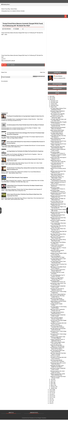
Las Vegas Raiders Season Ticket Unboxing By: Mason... (58, 259)
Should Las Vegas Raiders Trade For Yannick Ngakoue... (57, 337)
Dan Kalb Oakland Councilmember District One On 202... (58, 329)
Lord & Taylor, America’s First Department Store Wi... (56, 163)
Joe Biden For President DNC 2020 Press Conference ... (58, 323)
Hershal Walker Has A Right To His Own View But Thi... (58, 207)
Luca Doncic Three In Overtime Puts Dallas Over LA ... (58, 265)
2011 (50, 401)
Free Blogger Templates (40, 417)
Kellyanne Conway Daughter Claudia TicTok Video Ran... (58, 254)
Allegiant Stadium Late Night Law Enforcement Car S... (57, 199)
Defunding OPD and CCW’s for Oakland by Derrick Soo (57, 289)
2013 (50, 398)
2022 (50, 96)
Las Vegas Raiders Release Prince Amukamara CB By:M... (58, 109)
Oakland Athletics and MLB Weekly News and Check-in (58, 302)
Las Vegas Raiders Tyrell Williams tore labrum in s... (58, 243)
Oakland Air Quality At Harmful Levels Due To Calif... (57, 251)
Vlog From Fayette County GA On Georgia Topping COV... (57, 270)
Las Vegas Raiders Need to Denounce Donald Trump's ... (57, 133)
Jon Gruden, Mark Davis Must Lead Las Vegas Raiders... (58, 120)
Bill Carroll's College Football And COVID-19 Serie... (57, 150)
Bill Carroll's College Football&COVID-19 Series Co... (58, 152)
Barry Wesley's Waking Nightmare (58, 294)
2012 (50, 400)
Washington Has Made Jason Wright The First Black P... (57, 366)
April (52, 383)
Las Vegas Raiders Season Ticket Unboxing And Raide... (58, 262)
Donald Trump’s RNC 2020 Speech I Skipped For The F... (58, 158)
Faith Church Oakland (55, 356)
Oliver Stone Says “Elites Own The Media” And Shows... (58, 226)
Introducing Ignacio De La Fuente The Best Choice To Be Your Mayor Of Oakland (25, 124)
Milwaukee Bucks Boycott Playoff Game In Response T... (58, 193)
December (53, 100)
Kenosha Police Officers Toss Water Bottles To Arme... (57, 177)
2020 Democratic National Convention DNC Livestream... (57, 299)
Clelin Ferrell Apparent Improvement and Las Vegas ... (57, 256)
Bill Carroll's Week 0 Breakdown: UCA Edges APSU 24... (57, 111)
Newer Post (4, 72)
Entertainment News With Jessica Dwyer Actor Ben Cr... (58, 363)
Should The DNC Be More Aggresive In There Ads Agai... (57, 345)
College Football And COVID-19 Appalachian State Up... (57, 340)
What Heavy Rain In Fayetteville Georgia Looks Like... (57, 310)
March (52, 385)
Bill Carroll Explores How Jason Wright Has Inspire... (57, 371)
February (53, 386)
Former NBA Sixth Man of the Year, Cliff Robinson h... (58, 136)
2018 (50, 391)
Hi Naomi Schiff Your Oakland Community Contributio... (57, 245)
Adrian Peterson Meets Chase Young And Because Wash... (57, 131)
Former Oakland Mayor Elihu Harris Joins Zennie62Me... (58, 224)
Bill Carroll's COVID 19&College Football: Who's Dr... (57, 296)
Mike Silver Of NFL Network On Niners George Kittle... (57, 237)
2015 (50, 395)
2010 (50, 403)
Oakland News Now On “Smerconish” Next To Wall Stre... (58, 161)
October (53, 103)
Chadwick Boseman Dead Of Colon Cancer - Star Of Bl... (58, 144)
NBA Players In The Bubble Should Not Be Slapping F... (58, 267)
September (53, 105)
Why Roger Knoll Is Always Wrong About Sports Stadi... (58, 235)
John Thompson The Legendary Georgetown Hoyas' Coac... (57, 114)
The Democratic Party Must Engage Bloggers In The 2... (58, 321)
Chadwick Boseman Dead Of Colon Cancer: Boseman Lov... (58, 142)
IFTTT (4, 59)
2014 (50, 397)
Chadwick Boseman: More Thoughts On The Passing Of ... (58, 122)
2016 (50, 394)
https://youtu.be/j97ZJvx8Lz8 (8, 60)
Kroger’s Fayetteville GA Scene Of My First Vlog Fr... (58, 183)
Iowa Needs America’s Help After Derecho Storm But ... (57, 125)
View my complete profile (59, 78)
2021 (50, 97)
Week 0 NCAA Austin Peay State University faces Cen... (57, 139)
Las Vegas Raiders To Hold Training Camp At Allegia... (58, 307)
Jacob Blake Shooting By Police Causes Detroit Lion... (57, 215)
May (52, 382)
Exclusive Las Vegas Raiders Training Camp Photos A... (57, 278)
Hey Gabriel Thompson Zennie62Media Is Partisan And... (58, 180)
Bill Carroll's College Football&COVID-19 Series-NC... (58, 281)
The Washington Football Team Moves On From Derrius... (57, 348)
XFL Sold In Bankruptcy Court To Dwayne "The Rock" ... (57, 276)
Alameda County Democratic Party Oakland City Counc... (58, 172)
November (53, 102)
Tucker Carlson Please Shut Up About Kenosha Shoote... (57, 174)
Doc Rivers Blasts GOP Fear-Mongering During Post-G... (56, 202)
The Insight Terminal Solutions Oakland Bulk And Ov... (57, 313)
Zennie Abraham (58, 76)
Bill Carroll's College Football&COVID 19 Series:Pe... (57, 191)
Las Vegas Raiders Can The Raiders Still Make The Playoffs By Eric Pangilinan (25, 151)
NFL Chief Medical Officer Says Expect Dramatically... (57, 351)
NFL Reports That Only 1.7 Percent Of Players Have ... (58, 248)
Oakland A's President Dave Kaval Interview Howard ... (58, 377)
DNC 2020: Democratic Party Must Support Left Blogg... (58, 354)
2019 (50, 389)
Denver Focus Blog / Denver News (9, 9)
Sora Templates (30, 417)
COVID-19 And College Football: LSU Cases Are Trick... (57, 343)
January (52, 388)
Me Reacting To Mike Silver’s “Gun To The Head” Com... (58, 284)
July (52, 379)
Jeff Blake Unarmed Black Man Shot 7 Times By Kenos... (58, 232)
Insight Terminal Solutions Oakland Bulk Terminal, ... (58, 210)
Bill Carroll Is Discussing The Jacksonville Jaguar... (56, 117)
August (52, 106)
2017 (50, 392)
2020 (50, 99)
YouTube (12, 64)
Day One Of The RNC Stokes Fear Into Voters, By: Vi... (57, 229)
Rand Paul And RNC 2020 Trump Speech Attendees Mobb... (57, 147)
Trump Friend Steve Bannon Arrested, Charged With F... (56, 318)
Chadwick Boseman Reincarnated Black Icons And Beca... (57, 128)
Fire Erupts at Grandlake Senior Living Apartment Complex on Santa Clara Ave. (25, 116)
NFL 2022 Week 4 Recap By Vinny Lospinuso (17, 177)
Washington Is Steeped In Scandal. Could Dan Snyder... (58, 155)
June (52, 380)
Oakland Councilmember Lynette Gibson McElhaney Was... (57, 374)
